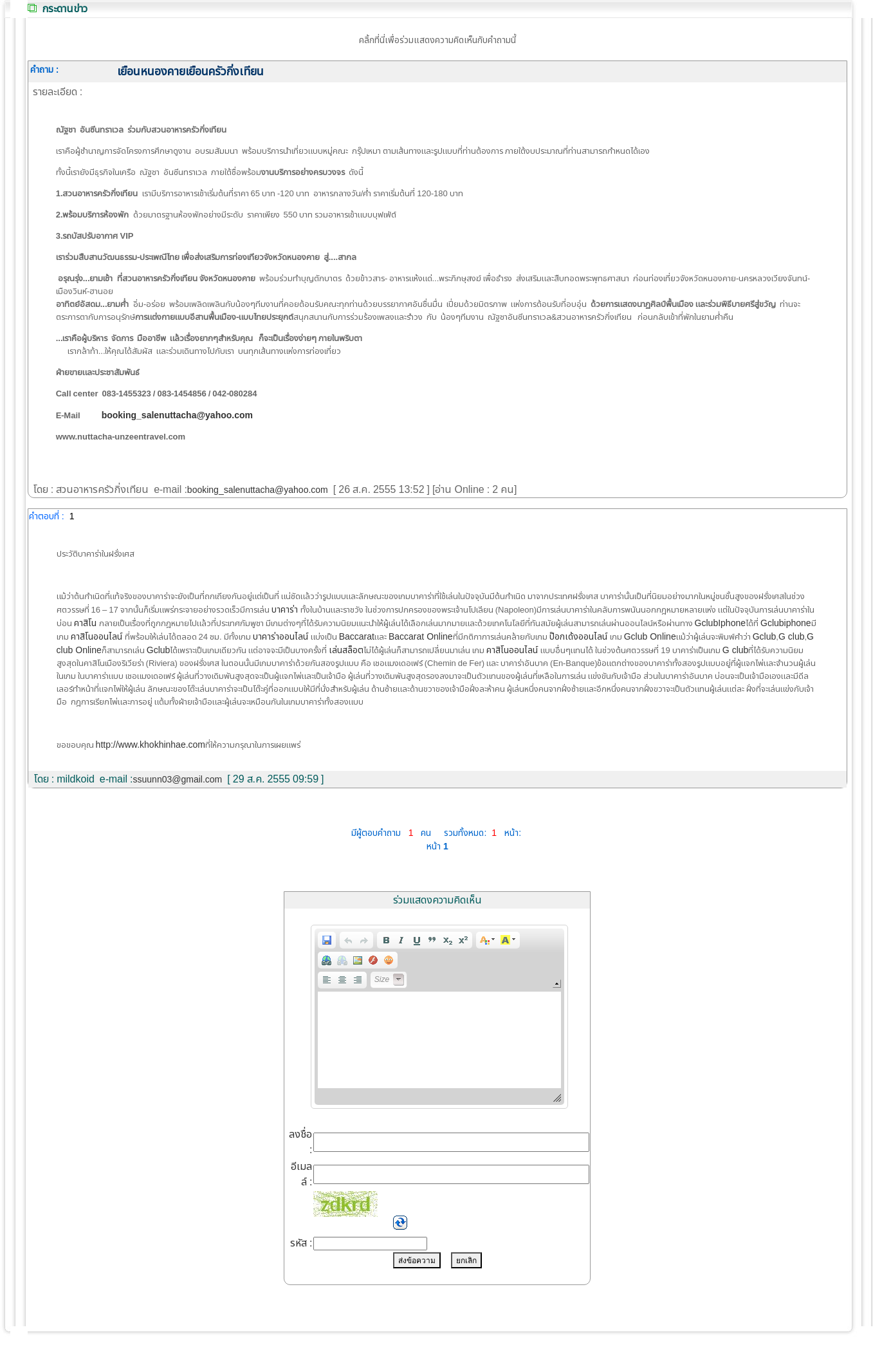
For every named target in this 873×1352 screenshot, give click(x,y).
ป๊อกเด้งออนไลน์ (579, 637)
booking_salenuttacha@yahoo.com (257, 490)
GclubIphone (720, 623)
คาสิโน (86, 623)
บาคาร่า (285, 609)
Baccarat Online (421, 637)
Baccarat (356, 637)
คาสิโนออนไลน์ (98, 637)
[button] (327, 940)
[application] (439, 1017)
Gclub (765, 637)
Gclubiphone (785, 623)
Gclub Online (650, 637)
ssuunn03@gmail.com (178, 779)
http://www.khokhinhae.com (150, 745)
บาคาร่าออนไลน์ (282, 637)
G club (791, 637)
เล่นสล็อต (346, 650)
